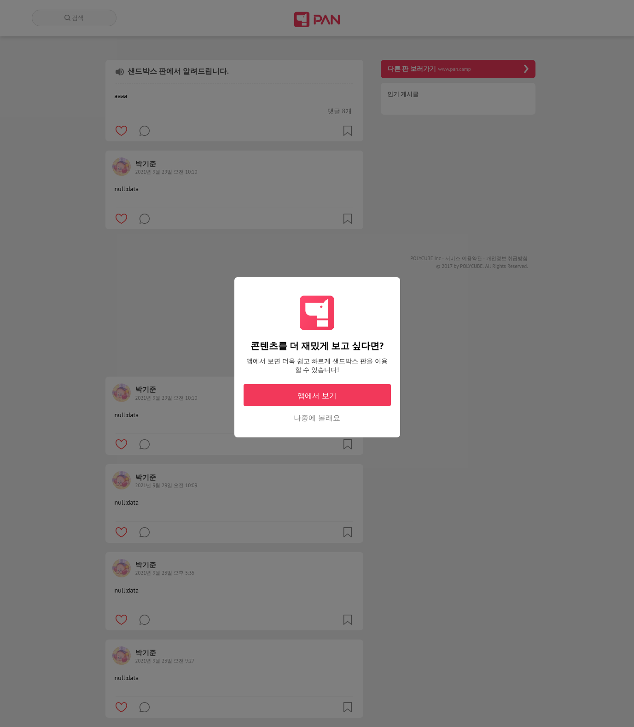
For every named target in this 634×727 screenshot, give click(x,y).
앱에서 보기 (316, 395)
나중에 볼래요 (317, 417)
